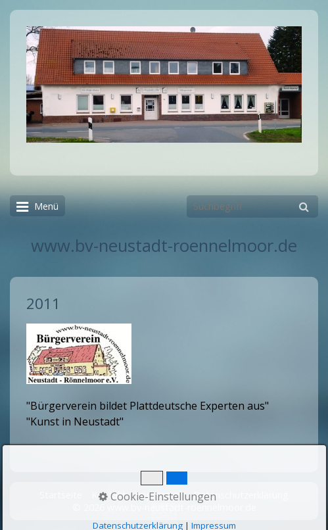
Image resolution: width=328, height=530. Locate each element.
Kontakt (108, 495)
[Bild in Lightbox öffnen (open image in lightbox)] (164, 84)
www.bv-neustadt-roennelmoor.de (164, 245)
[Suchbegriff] (252, 206)
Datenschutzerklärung (241, 495)
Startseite (60, 495)
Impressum (159, 495)
